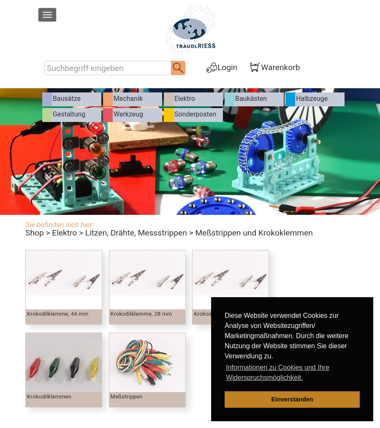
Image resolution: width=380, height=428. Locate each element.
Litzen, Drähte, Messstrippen (136, 233)
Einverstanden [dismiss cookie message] (292, 399)
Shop (34, 233)
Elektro (64, 233)
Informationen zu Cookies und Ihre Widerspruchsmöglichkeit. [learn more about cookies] (277, 372)
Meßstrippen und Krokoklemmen (253, 233)
